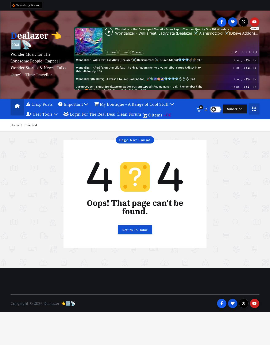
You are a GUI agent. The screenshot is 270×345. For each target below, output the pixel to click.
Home (15, 131)
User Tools (42, 119)
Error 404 (30, 131)
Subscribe (234, 114)
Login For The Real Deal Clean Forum (102, 119)
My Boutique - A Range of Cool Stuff (134, 109)
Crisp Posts (39, 109)
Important (73, 109)
